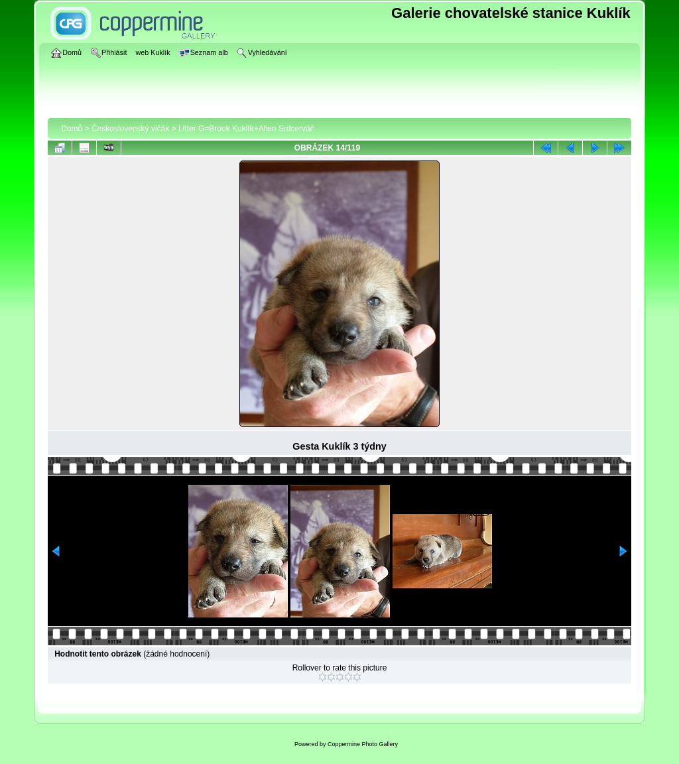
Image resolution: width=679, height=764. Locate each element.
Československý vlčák (130, 128)
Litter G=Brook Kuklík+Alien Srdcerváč (246, 128)
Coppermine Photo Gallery (363, 744)
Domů (71, 128)
